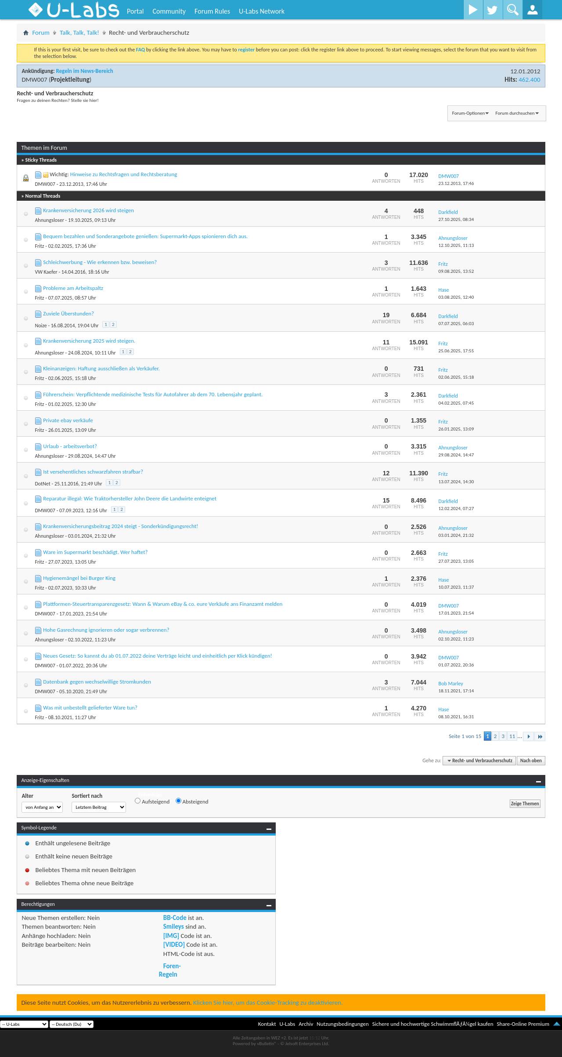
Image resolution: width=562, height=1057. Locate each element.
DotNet (42, 484)
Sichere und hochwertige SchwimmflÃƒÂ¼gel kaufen (433, 1024)
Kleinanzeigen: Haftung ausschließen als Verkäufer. (101, 368)
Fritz (39, 246)
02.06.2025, (456, 377)
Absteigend (192, 801)
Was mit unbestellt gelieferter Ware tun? (90, 707)
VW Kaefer (46, 272)
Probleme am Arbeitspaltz (73, 288)
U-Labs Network (262, 11)
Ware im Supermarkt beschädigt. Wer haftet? (95, 552)
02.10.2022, (456, 639)
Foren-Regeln (170, 970)
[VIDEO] (174, 944)
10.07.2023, (456, 587)
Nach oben (531, 761)
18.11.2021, (456, 691)
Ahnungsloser (49, 220)
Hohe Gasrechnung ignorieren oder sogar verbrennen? (106, 629)
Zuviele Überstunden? (68, 313)
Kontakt (267, 1024)
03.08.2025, (456, 297)
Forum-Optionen (468, 113)
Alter (27, 796)
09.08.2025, (456, 271)
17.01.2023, (456, 613)
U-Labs (287, 1024)
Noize (41, 325)
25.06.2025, (456, 351)
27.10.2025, (456, 219)
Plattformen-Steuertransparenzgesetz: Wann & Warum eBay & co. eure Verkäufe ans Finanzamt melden (162, 604)
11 (512, 736)
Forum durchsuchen (515, 113)
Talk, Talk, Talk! (79, 32)
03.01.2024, (456, 535)
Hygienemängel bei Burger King (79, 578)
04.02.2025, (456, 403)
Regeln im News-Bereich (84, 71)
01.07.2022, (456, 665)
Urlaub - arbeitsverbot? (70, 446)
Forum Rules (212, 11)
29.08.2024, (456, 455)
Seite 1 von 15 (465, 736)
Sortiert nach (87, 796)
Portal (135, 11)
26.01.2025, (456, 429)
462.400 (529, 79)
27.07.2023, (456, 561)
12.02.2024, (456, 508)
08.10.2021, (456, 717)
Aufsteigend (152, 801)
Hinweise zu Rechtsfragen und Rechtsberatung (123, 174)
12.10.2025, (456, 245)
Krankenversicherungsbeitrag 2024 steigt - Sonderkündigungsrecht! (120, 526)
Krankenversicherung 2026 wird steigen (88, 210)
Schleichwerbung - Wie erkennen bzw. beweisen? (100, 262)
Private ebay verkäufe (68, 420)
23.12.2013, (456, 183)
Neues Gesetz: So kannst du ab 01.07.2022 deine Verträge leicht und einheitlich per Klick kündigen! (157, 655)
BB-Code (175, 918)
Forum (41, 32)
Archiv (306, 1024)
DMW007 (34, 79)
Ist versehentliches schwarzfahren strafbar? (93, 471)
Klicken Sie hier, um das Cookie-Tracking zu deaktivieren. (268, 1002)
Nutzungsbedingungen (343, 1024)
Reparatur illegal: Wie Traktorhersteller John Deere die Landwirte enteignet (129, 498)
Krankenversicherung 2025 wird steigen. (89, 340)
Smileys (173, 926)
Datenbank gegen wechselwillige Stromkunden (97, 681)
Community (169, 11)
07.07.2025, (456, 323)
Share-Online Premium (523, 1024)
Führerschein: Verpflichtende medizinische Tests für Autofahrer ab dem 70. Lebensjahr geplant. (153, 394)
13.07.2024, (456, 482)
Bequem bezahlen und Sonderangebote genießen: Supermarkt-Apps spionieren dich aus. (145, 236)
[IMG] (171, 936)
